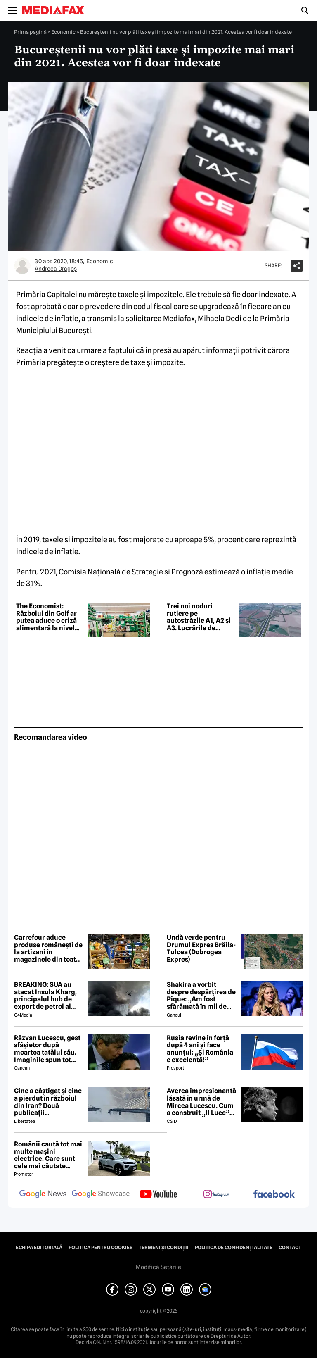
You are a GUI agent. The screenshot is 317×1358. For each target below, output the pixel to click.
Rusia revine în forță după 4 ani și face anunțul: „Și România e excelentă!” (200, 1048)
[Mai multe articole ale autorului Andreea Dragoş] (22, 265)
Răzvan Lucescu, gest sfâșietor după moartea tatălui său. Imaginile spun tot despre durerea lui (47, 1048)
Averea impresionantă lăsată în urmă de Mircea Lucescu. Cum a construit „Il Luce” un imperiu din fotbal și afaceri (201, 1101)
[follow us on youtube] (158, 1195)
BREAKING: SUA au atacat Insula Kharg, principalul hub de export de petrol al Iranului (45, 995)
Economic (63, 32)
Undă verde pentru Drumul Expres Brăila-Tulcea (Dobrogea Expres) (201, 948)
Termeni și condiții (164, 1248)
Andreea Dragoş (56, 268)
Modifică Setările (158, 1267)
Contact (290, 1248)
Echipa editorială (39, 1248)
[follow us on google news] (43, 1195)
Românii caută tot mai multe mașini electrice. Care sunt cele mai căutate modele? (48, 1155)
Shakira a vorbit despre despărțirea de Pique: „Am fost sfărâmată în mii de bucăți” (201, 995)
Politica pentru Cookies (100, 1248)
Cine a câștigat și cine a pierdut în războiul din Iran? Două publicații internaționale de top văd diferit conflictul (48, 1101)
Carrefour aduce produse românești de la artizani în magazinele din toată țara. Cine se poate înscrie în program (48, 948)
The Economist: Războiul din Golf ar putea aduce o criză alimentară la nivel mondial (46, 617)
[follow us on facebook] (274, 1194)
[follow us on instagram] (216, 1195)
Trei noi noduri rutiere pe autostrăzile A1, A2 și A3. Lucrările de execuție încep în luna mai (201, 617)
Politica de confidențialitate (233, 1248)
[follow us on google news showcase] (101, 1195)
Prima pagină (30, 32)
